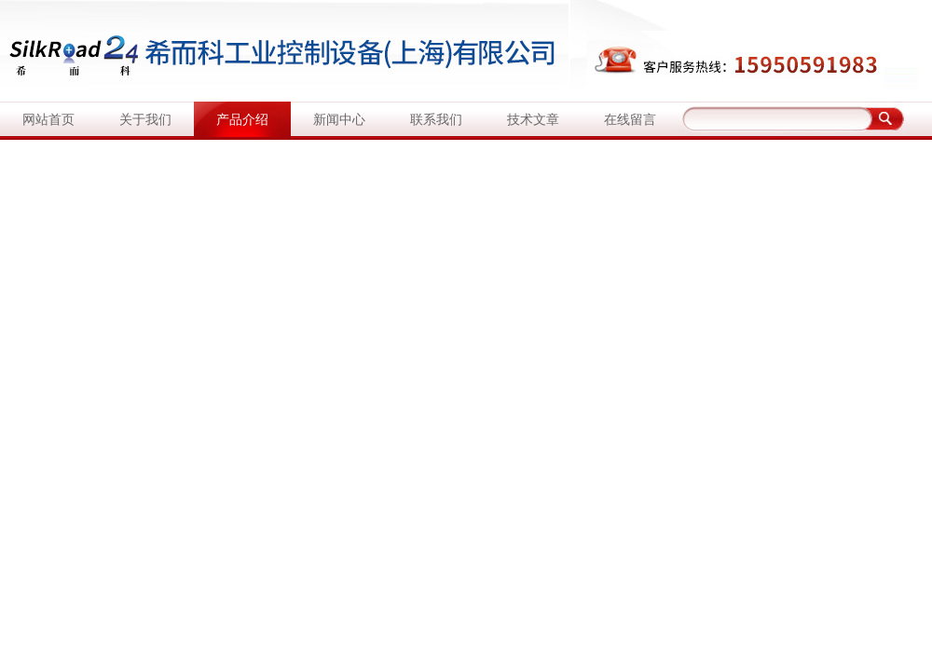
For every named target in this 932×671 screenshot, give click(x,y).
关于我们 (145, 120)
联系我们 (436, 120)
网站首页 (48, 120)
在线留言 (630, 120)
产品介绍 (242, 120)
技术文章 (533, 120)
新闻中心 (339, 120)
